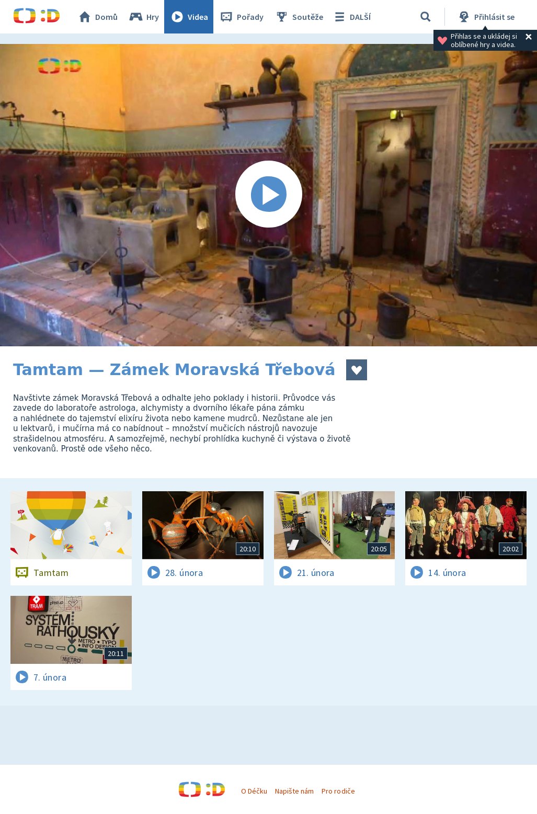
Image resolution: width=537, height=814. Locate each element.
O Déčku (254, 791)
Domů (97, 17)
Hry (143, 17)
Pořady (241, 17)
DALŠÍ (351, 17)
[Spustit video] (268, 195)
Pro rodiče (338, 791)
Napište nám (294, 791)
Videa (188, 17)
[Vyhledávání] (425, 16)
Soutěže (298, 17)
